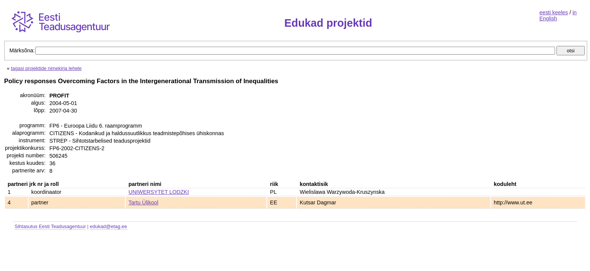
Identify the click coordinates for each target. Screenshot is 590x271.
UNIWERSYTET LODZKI (159, 192)
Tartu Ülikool (143, 202)
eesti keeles (553, 12)
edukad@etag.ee (108, 226)
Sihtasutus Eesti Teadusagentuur (50, 226)
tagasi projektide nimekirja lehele (46, 68)
